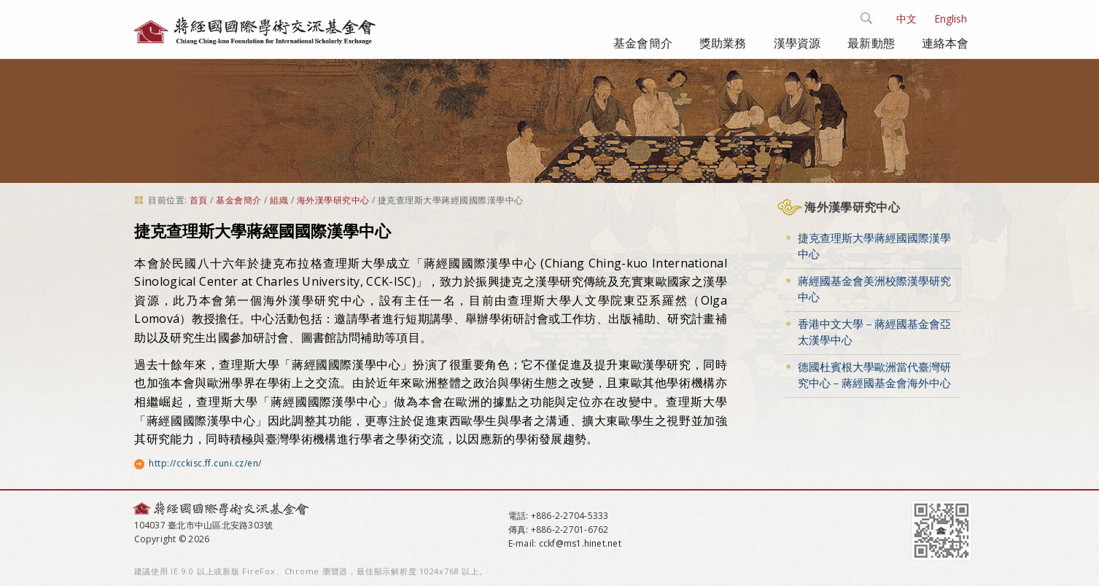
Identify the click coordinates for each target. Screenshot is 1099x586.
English (950, 19)
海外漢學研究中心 (333, 200)
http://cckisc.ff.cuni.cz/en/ (205, 463)
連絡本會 (945, 43)
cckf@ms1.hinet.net (580, 543)
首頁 (199, 200)
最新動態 (871, 43)
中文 (906, 19)
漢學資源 (797, 43)
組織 (279, 200)
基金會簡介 (642, 43)
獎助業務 (723, 43)
